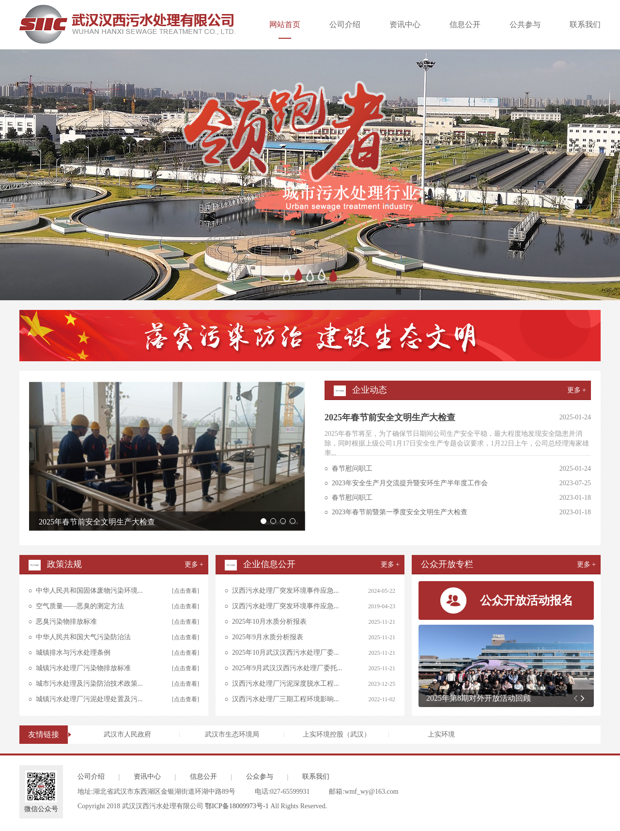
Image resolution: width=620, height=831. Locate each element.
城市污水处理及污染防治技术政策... (89, 683)
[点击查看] (185, 590)
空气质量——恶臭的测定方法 (80, 606)
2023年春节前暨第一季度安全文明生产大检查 (399, 512)
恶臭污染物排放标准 (66, 621)
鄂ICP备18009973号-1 (236, 806)
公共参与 (525, 24)
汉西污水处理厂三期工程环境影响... (285, 699)
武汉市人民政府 (127, 734)
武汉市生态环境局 (232, 734)
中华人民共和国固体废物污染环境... (89, 590)
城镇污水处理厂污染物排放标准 (83, 668)
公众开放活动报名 (526, 600)
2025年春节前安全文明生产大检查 (97, 522)
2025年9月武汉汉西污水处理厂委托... (287, 668)
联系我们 (585, 24)
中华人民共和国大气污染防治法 (83, 637)
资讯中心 (404, 24)
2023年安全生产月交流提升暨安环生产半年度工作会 (410, 483)
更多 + (576, 390)
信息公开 (465, 24)
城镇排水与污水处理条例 (73, 652)
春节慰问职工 (352, 468)
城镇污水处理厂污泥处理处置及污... (89, 699)
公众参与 (259, 776)
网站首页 (284, 29)
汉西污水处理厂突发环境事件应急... (285, 590)
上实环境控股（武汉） (337, 734)
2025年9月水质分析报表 (267, 637)
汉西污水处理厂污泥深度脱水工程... (285, 683)
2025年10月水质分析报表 (269, 621)
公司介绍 (344, 24)
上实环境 (441, 734)
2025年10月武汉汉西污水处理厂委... (285, 652)
